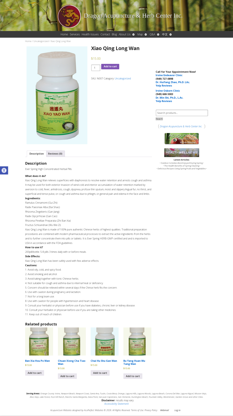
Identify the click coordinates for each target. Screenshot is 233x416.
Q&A (152, 34)
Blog (114, 34)
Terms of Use (137, 410)
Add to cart (110, 66)
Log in (177, 410)
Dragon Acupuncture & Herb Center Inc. (181, 126)
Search (159, 119)
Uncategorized (41, 41)
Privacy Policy (151, 410)
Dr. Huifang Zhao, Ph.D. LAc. (173, 82)
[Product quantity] (95, 68)
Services (75, 34)
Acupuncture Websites (61, 410)
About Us (125, 34)
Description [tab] (36, 154)
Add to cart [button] (35, 373)
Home (64, 34)
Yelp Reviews (164, 85)
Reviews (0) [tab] (55, 154)
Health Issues (90, 34)
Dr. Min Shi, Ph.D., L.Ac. (169, 97)
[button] (4, 170)
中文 (165, 34)
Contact (105, 34)
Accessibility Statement (116, 404)
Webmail (164, 410)
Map (140, 34)
